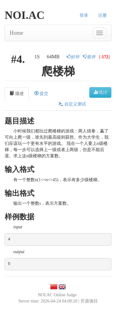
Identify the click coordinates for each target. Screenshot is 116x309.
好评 (73, 57)
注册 (102, 15)
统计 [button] (100, 92)
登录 (83, 15)
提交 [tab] (41, 93)
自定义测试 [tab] (72, 103)
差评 (89, 57)
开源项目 (89, 301)
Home (16, 33)
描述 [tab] (17, 93)
